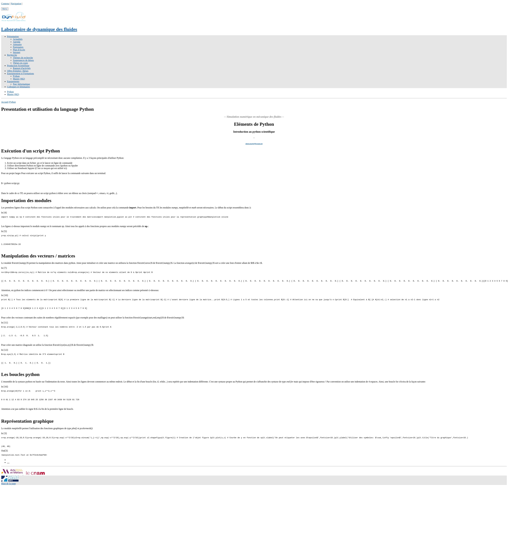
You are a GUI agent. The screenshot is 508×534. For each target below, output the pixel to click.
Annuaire (17, 44)
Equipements (13, 81)
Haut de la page (8, 490)
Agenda (16, 42)
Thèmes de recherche (23, 57)
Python (16, 76)
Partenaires (18, 47)
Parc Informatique (21, 84)
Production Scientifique (18, 65)
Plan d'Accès (19, 49)
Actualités (17, 39)
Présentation (13, 36)
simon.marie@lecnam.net (254, 144)
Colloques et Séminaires (18, 86)
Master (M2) (19, 79)
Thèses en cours (20, 63)
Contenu (5, 3)
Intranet (16, 52)
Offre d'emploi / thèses (17, 71)
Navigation (16, 3)
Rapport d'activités (22, 68)
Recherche (12, 55)
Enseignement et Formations (20, 73)
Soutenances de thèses (23, 60)
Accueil (5, 102)
